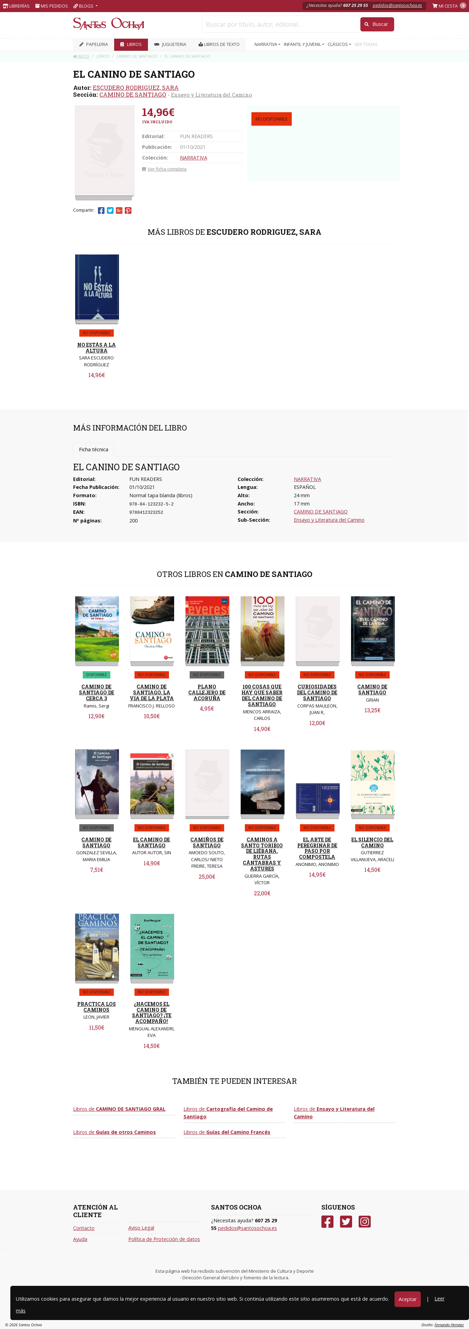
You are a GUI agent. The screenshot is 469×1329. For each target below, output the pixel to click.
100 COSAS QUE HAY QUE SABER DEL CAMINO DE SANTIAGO (261, 695)
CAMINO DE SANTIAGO (132, 94)
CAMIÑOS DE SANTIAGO (206, 842)
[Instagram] (365, 1222)
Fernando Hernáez (449, 1324)
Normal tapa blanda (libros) (160, 495)
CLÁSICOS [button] (338, 44)
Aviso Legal (141, 1227)
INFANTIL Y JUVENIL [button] (303, 44)
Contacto (83, 1228)
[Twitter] (346, 1222)
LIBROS (131, 44)
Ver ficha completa (164, 169)
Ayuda (80, 1239)
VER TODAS (366, 44)
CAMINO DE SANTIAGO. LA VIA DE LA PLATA (152, 692)
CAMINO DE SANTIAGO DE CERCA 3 (96, 692)
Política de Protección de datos (164, 1239)
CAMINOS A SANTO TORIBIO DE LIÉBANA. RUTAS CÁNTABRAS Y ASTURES (262, 854)
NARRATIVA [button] (266, 44)
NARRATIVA (193, 157)
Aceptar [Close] (408, 1299)
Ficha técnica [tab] (93, 449)
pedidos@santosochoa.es (397, 5)
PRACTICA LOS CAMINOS (96, 1007)
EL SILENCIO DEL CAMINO (372, 842)
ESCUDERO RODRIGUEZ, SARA (136, 88)
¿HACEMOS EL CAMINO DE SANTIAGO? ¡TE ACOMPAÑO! (151, 1012)
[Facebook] (327, 1222)
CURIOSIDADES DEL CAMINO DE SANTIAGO (317, 692)
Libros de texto (219, 44)
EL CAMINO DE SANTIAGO (151, 842)
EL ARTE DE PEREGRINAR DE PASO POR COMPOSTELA (317, 848)
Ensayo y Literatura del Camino (211, 94)
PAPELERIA (93, 44)
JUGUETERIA (170, 44)
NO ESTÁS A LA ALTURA (96, 347)
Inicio (81, 56)
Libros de (119, 1109)
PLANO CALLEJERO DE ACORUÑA (207, 692)
